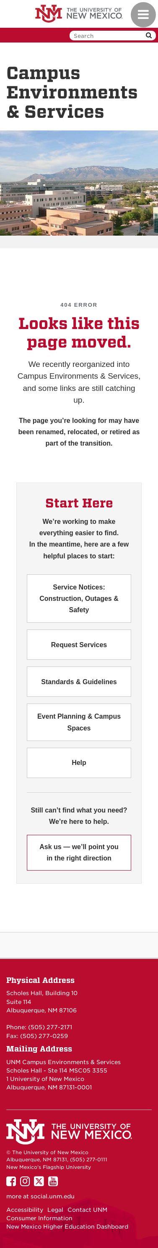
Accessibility (24, 1209)
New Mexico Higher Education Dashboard (67, 1226)
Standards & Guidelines (79, 681)
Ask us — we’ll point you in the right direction (78, 852)
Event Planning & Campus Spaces (79, 722)
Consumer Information (39, 1218)
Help (79, 762)
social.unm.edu (53, 1196)
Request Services (79, 644)
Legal (55, 1209)
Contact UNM (87, 1209)
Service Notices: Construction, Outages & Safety (78, 598)
